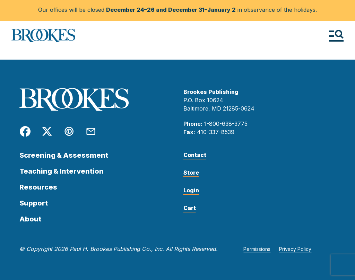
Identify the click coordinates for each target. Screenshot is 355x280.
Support (33, 203)
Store (191, 172)
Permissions (256, 249)
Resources (38, 187)
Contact (194, 154)
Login (191, 190)
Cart (189, 207)
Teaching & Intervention (61, 171)
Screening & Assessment (63, 155)
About (30, 219)
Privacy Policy (295, 249)
